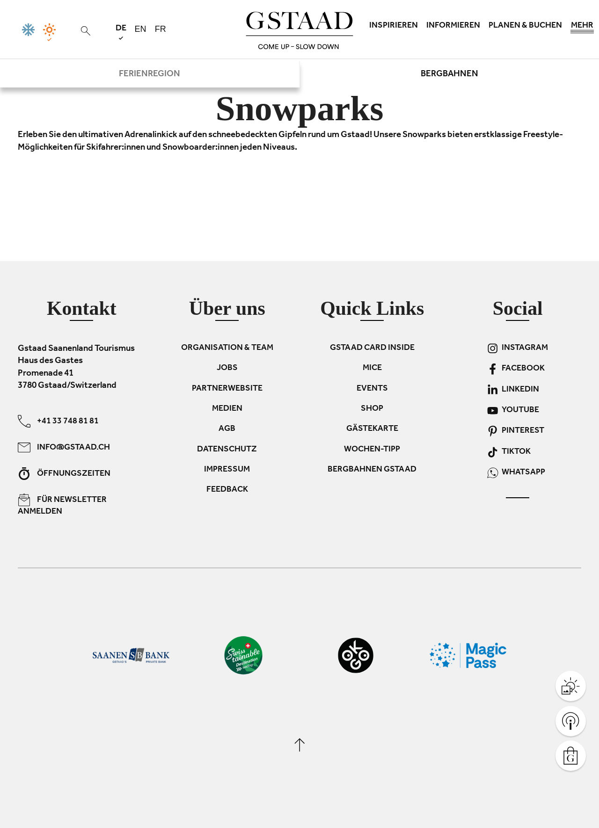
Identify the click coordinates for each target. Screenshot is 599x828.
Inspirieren (393, 26)
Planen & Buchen (525, 26)
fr (160, 29)
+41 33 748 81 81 (58, 421)
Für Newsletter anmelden (62, 505)
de (121, 32)
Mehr (582, 28)
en (140, 29)
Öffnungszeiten (64, 473)
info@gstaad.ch (64, 447)
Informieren (453, 26)
